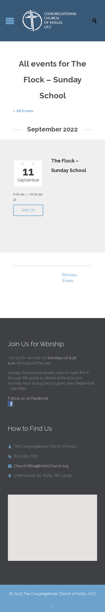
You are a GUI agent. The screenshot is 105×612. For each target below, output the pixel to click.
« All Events (23, 111)
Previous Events (68, 277)
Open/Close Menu (10, 20)
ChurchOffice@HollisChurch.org (38, 466)
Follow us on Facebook (28, 398)
